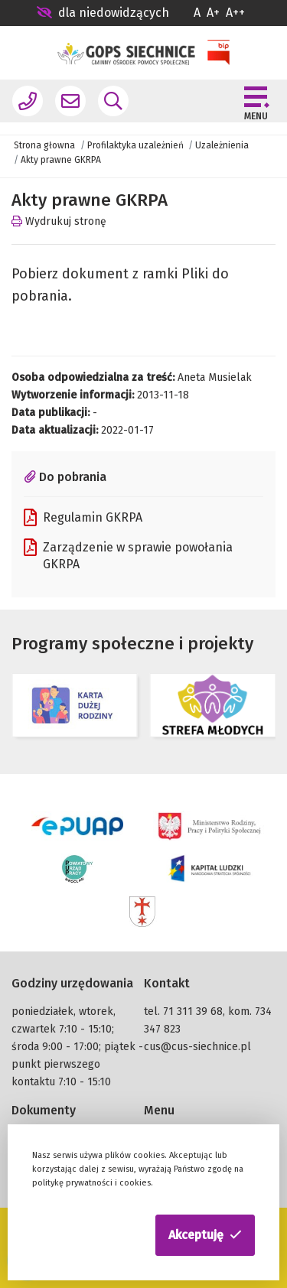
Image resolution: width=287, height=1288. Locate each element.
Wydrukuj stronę (58, 221)
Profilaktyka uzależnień (135, 145)
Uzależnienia (222, 145)
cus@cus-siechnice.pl (197, 1046)
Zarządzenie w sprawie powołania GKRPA (128, 555)
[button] (205, 1235)
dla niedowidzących (103, 12)
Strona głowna (44, 145)
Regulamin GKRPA (83, 517)
